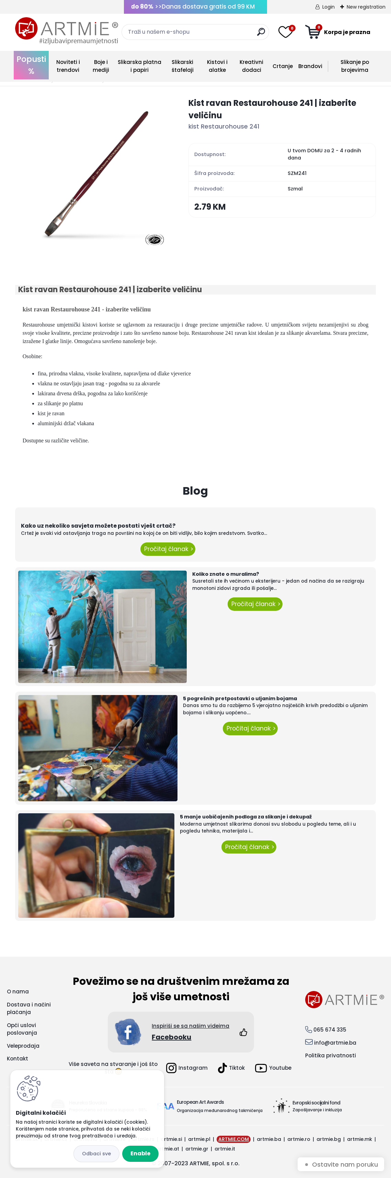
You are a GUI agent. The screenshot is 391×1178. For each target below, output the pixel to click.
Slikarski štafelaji (183, 66)
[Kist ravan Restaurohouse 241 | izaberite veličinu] (90, 173)
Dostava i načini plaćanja (29, 1008)
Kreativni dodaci (251, 66)
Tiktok (231, 1068)
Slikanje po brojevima (355, 66)
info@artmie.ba (335, 1042)
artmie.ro (298, 1139)
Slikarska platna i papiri (139, 66)
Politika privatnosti (330, 1055)
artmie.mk (359, 1139)
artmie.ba (269, 1139)
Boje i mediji (101, 66)
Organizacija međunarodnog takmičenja (220, 1110)
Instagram (187, 1068)
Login (328, 6)
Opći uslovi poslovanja (22, 1029)
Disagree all (96, 1153)
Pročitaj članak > (167, 549)
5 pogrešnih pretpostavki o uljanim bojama (240, 698)
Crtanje (283, 66)
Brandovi (310, 66)
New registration (366, 6)
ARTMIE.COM (233, 1139)
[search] (261, 34)
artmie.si (171, 1139)
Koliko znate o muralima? (225, 574)
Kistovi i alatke (217, 66)
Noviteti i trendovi (68, 66)
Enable (140, 1153)
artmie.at (167, 1148)
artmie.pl (199, 1139)
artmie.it (225, 1148)
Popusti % (31, 65)
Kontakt (17, 1058)
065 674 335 (329, 1029)
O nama (18, 991)
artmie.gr (196, 1148)
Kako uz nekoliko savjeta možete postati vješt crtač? (98, 526)
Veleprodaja (23, 1045)
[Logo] (66, 31)
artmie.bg (329, 1139)
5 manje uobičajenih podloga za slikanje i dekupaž (246, 816)
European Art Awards (200, 1102)
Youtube (273, 1068)
